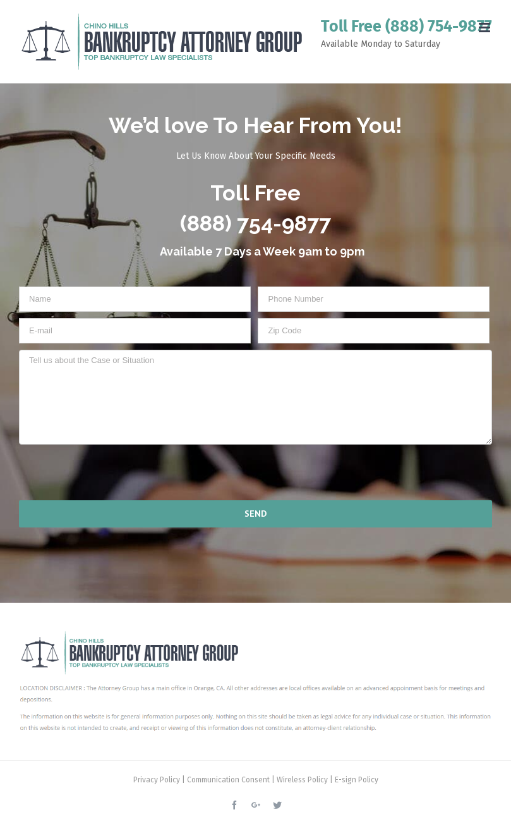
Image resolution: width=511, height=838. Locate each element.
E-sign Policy (356, 779)
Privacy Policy (156, 779)
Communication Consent (228, 779)
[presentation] (100, 472)
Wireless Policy (302, 779)
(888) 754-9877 (438, 26)
